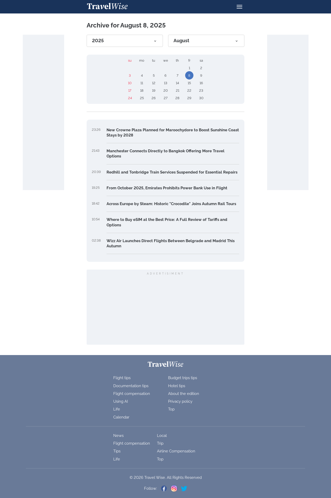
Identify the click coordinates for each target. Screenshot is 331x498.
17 (129, 90)
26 (154, 98)
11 (141, 83)
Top (171, 409)
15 (189, 83)
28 (177, 98)
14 (177, 83)
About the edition (183, 393)
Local (162, 435)
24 (130, 98)
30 (201, 98)
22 (189, 90)
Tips (117, 451)
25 (142, 98)
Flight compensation (131, 393)
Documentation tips (130, 386)
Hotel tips (176, 386)
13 (165, 83)
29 (189, 98)
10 (130, 83)
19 (153, 90)
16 (201, 83)
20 (165, 90)
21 (177, 90)
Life (116, 409)
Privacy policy (180, 401)
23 (201, 90)
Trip (160, 443)
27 (166, 98)
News (118, 435)
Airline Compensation (176, 451)
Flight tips (122, 378)
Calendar (121, 417)
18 (142, 90)
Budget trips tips (182, 378)
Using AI (120, 401)
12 (153, 83)
